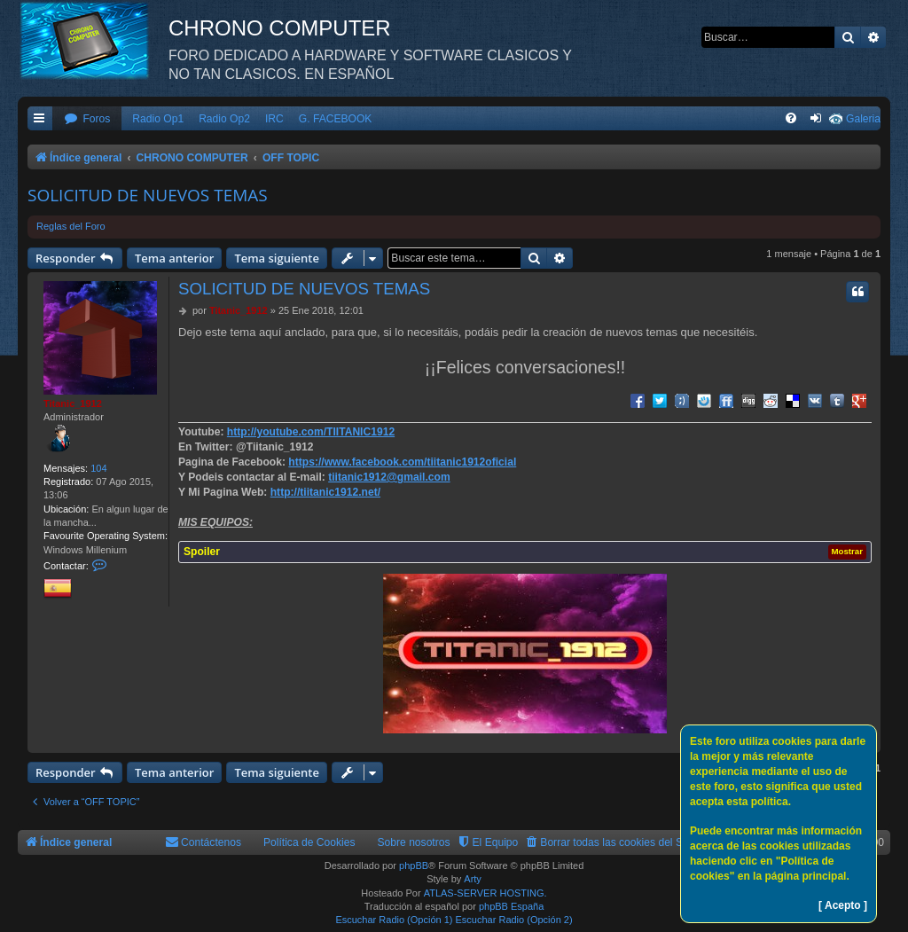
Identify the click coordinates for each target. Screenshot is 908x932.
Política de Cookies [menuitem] (309, 842)
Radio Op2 (224, 119)
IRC (274, 119)
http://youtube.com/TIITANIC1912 (311, 432)
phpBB (413, 865)
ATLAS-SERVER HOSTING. (485, 893)
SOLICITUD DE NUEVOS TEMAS (147, 195)
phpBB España (511, 906)
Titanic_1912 (72, 403)
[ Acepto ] (842, 905)
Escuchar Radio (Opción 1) (393, 919)
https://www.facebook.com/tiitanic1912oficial (402, 462)
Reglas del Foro (71, 226)
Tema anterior (174, 258)
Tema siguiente (276, 258)
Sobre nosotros (414, 842)
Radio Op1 (158, 119)
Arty (472, 878)
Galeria (863, 119)
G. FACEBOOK (335, 119)
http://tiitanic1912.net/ (325, 492)
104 (98, 468)
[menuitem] (86, 119)
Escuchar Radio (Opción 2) (514, 919)
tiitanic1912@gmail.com (389, 477)
